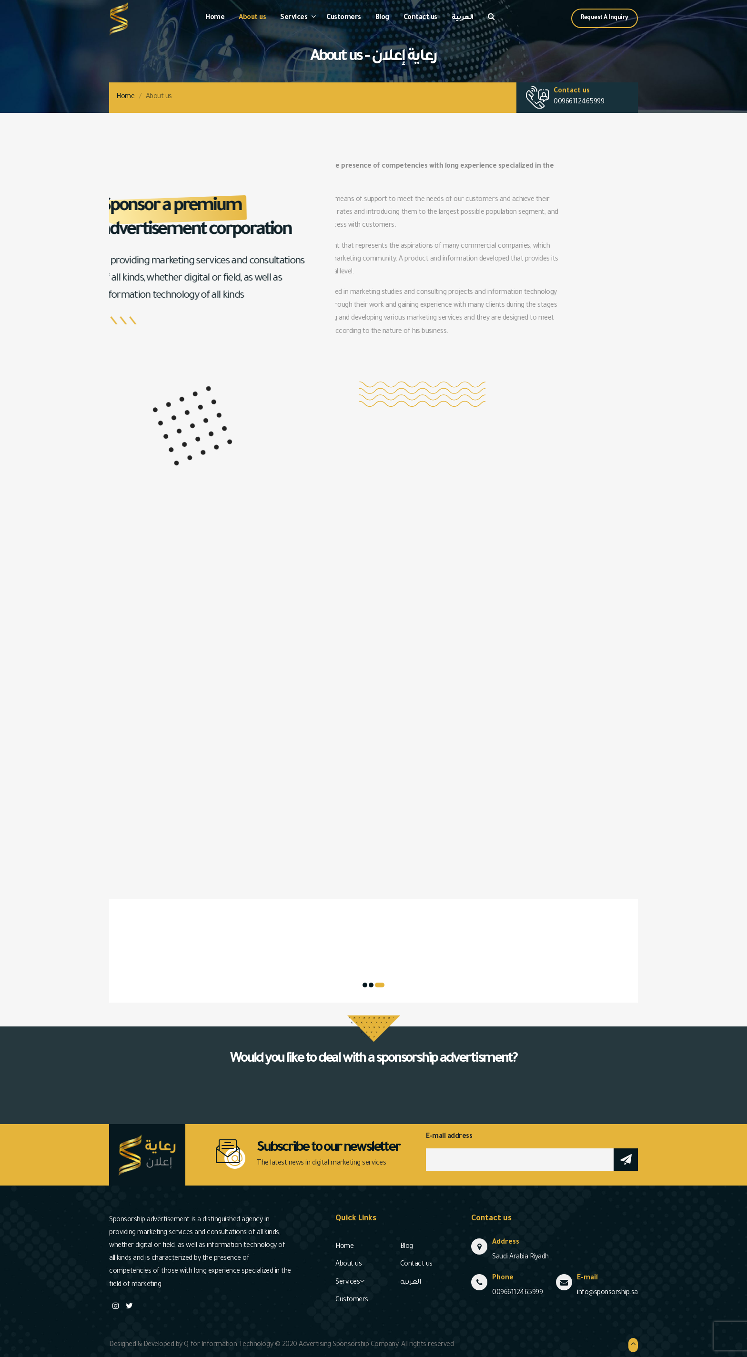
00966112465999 (579, 102)
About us (252, 18)
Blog (382, 18)
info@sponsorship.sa (607, 1293)
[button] (379, 985)
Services (293, 18)
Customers (343, 18)
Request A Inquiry (604, 18)
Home (214, 18)
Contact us (420, 18)
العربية (463, 18)
